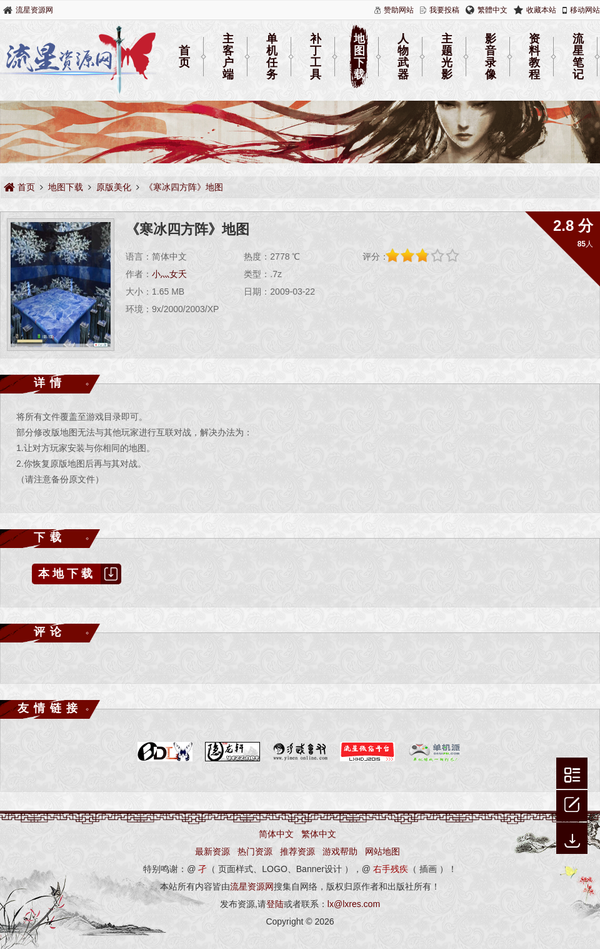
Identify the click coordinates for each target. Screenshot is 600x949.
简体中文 (276, 834)
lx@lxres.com (354, 904)
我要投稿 (444, 10)
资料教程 (534, 57)
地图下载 (359, 57)
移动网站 (585, 10)
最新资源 (212, 851)
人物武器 (403, 57)
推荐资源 (297, 851)
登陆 (275, 904)
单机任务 (272, 57)
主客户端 (228, 57)
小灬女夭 (169, 274)
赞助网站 (399, 10)
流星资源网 (34, 10)
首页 (184, 56)
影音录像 (490, 57)
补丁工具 (315, 57)
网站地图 (382, 851)
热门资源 (255, 851)
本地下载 (79, 574)
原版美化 (113, 187)
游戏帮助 (340, 851)
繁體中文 (493, 10)
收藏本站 (541, 10)
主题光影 (446, 57)
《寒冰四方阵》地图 (183, 187)
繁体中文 (318, 834)
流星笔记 (578, 57)
